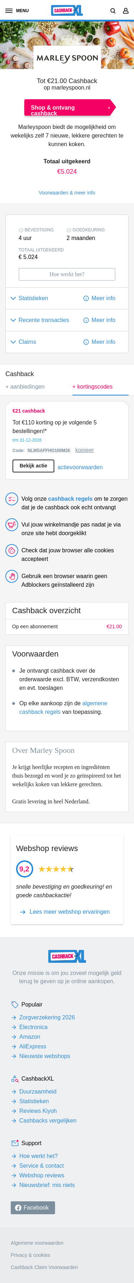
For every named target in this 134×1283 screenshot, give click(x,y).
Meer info (103, 298)
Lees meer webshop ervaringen (70, 912)
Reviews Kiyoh (38, 1111)
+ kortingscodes (101, 389)
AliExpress (32, 1046)
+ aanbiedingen (25, 387)
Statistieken (34, 1101)
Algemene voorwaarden (37, 1243)
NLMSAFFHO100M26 (49, 450)
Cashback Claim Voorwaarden (44, 1267)
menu (17, 11)
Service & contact (41, 1166)
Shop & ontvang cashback (53, 110)
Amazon (29, 1037)
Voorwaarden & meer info (67, 193)
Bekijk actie (33, 465)
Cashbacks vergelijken (47, 1121)
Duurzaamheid (37, 1092)
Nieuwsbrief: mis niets (47, 1185)
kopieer (84, 450)
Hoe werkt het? (38, 1156)
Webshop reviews (41, 1175)
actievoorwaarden (80, 467)
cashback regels (70, 499)
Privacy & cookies (30, 1255)
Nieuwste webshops (44, 1056)
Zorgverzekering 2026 (47, 1017)
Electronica (33, 1027)
